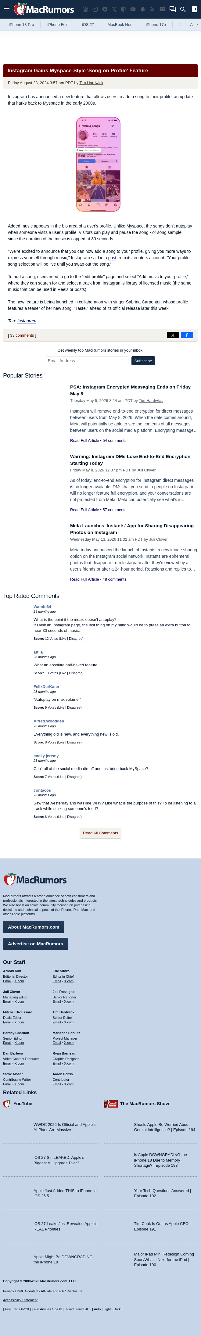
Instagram (26, 320)
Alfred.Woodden (49, 721)
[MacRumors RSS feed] (152, 9)
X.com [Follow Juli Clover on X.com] (19, 1000)
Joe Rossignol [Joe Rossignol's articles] (64, 990)
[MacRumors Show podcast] (85, 9)
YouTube (22, 1102)
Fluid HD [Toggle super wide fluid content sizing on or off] (82, 1309)
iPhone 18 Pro (21, 24)
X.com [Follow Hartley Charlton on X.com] (19, 1041)
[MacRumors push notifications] (143, 9)
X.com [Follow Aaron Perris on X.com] (69, 1082)
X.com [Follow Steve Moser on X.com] (19, 1082)
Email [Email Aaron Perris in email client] (57, 1082)
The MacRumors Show (144, 1102)
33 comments (22, 335)
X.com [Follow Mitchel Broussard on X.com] (19, 1021)
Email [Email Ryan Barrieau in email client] (57, 1062)
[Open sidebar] (194, 9)
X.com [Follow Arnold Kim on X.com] (19, 979)
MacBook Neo (120, 24)
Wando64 (42, 606)
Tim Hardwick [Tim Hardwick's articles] (63, 1010)
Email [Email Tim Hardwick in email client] (57, 1021)
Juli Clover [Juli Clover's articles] (11, 990)
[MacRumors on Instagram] (95, 9)
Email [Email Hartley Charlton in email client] (7, 1041)
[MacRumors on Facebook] (105, 9)
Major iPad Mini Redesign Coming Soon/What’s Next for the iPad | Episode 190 (164, 1258)
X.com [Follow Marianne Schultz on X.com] (69, 1041)
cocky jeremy (46, 756)
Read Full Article (84, 440)
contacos (42, 790)
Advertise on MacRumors (35, 942)
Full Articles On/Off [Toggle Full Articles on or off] (48, 1309)
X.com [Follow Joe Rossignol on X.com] (69, 1000)
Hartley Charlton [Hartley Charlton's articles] (16, 1031)
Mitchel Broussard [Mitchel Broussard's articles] (17, 1010)
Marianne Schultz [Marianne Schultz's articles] (66, 1031)
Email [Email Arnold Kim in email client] (7, 979)
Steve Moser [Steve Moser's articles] (13, 1072)
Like (63, 638)
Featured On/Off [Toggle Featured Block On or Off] (17, 1309)
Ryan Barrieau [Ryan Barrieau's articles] (64, 1052)
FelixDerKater (46, 686)
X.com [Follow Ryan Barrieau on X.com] (69, 1062)
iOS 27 (88, 24)
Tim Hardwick (91, 83)
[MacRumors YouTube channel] (133, 9)
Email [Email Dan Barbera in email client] (7, 1062)
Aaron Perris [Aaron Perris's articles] (63, 1072)
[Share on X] (173, 335)
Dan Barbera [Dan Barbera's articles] (13, 1052)
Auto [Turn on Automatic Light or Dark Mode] (97, 1309)
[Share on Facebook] (187, 335)
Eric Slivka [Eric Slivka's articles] (61, 969)
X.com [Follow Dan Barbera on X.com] (19, 1062)
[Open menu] (6, 9)
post (112, 257)
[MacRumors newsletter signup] (162, 9)
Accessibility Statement (20, 1300)
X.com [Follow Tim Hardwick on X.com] (69, 1021)
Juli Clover (146, 470)
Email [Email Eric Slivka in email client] (57, 979)
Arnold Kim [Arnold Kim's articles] (12, 969)
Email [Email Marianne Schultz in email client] (57, 1041)
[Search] (185, 9)
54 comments (114, 440)
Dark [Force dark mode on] (116, 1309)
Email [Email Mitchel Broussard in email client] (7, 1021)
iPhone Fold (57, 24)
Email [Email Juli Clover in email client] (7, 1000)
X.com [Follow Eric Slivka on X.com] (69, 979)
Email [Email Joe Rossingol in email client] (57, 1000)
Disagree (75, 638)
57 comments (114, 509)
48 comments (114, 579)
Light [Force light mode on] (107, 1309)
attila (38, 652)
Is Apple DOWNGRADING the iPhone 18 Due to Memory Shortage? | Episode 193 (160, 1158)
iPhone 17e (156, 24)
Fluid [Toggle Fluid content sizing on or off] (70, 1309)
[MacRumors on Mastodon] (123, 9)
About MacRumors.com (33, 925)
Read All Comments (100, 833)
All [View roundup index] (194, 24)
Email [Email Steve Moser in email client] (7, 1082)
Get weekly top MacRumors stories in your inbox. (100, 350)
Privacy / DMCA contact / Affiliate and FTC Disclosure (42, 1291)
